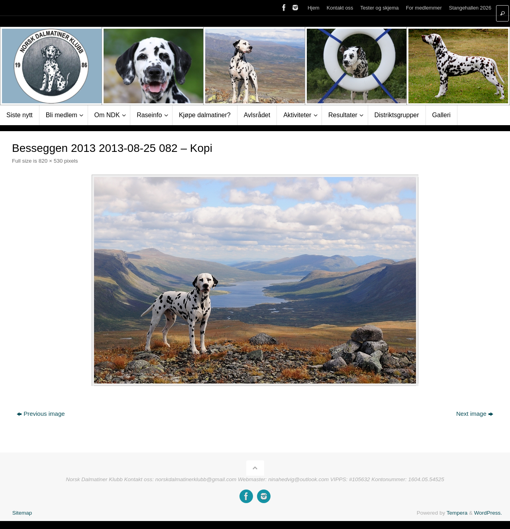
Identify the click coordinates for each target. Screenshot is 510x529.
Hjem (314, 8)
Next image (474, 413)
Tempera (457, 513)
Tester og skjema (379, 8)
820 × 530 (51, 161)
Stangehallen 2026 (470, 8)
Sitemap (22, 513)
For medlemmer (424, 8)
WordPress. (488, 513)
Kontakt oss (340, 8)
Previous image (41, 413)
